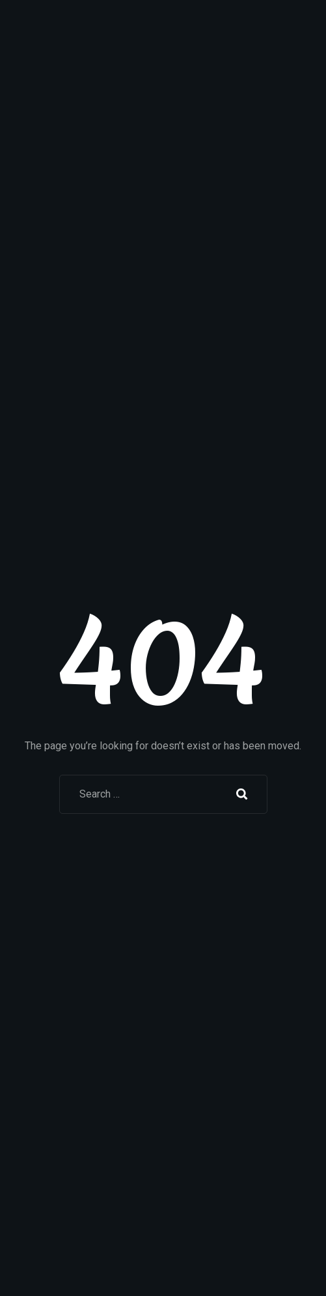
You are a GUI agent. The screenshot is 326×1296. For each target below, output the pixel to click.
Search (242, 794)
